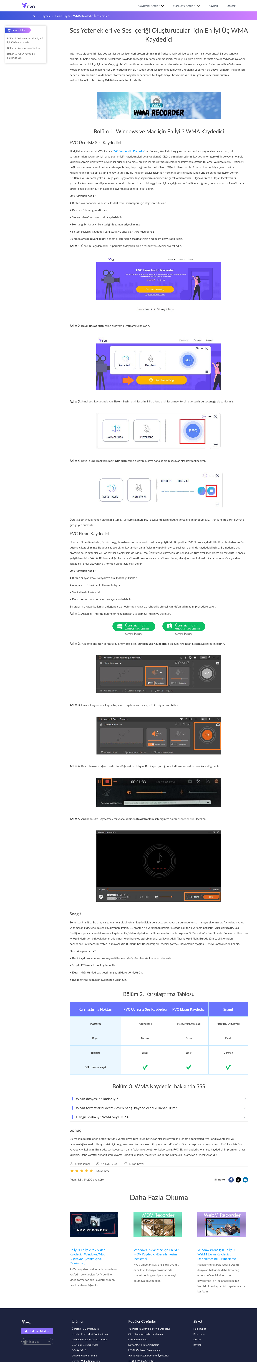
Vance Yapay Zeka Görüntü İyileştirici (148, 1355)
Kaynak (213, 5)
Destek (231, 5)
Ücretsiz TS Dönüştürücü (85, 1328)
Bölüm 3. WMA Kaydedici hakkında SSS (21, 55)
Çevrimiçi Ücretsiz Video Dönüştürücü (85, 1347)
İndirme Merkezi (37, 1331)
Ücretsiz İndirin (140, 626)
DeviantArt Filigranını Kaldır (143, 1344)
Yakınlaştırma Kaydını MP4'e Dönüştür (149, 1328)
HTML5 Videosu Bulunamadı (144, 1350)
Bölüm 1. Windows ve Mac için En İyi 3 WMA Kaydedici (25, 40)
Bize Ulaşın (199, 1334)
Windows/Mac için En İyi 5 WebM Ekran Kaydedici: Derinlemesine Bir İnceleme (216, 1254)
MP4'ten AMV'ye (137, 1339)
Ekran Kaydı (62, 16)
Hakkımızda (199, 1328)
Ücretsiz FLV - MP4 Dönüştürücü (90, 1334)
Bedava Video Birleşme (84, 1355)
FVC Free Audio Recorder (128, 151)
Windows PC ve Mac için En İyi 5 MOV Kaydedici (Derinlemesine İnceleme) (156, 1254)
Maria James (82, 1163)
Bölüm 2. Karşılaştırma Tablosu (24, 48)
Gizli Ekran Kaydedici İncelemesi (145, 1334)
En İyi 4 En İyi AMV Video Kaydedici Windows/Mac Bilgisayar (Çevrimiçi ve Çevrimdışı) (87, 1256)
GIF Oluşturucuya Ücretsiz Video (89, 1339)
